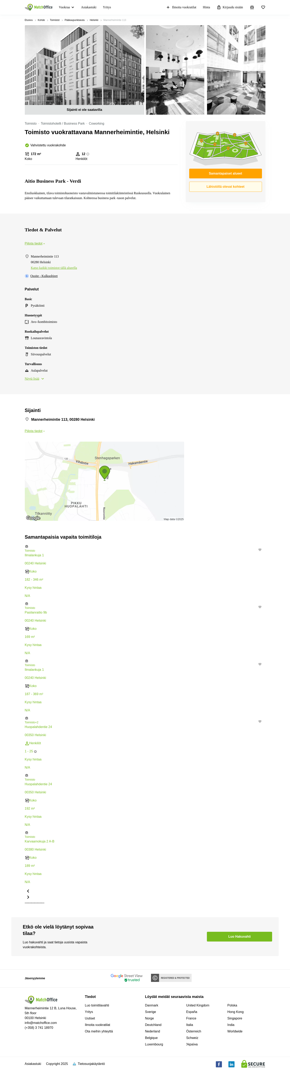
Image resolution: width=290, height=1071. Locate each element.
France (191, 1018)
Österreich (193, 1031)
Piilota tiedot (35, 243)
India (231, 1025)
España (191, 1012)
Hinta (206, 7)
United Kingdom (197, 1005)
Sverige (150, 1012)
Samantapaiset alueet (225, 173)
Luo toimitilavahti (97, 1005)
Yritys (107, 7)
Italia (189, 1025)
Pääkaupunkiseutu (75, 20)
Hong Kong (235, 1012)
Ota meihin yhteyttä (99, 1031)
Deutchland (153, 1025)
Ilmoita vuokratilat (181, 7)
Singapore (234, 1018)
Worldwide (234, 1031)
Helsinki (94, 20)
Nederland (152, 1031)
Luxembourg (154, 1044)
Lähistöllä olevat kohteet (225, 186)
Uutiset (90, 1018)
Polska (232, 1005)
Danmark (151, 1005)
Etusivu (29, 20)
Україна (192, 1044)
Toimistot (55, 20)
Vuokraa (64, 7)
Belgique (151, 1038)
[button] (145, 546)
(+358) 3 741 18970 (39, 1027)
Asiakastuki (89, 7)
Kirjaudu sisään (230, 7)
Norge (149, 1018)
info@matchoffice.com (41, 1023)
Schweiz (192, 1038)
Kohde (41, 20)
